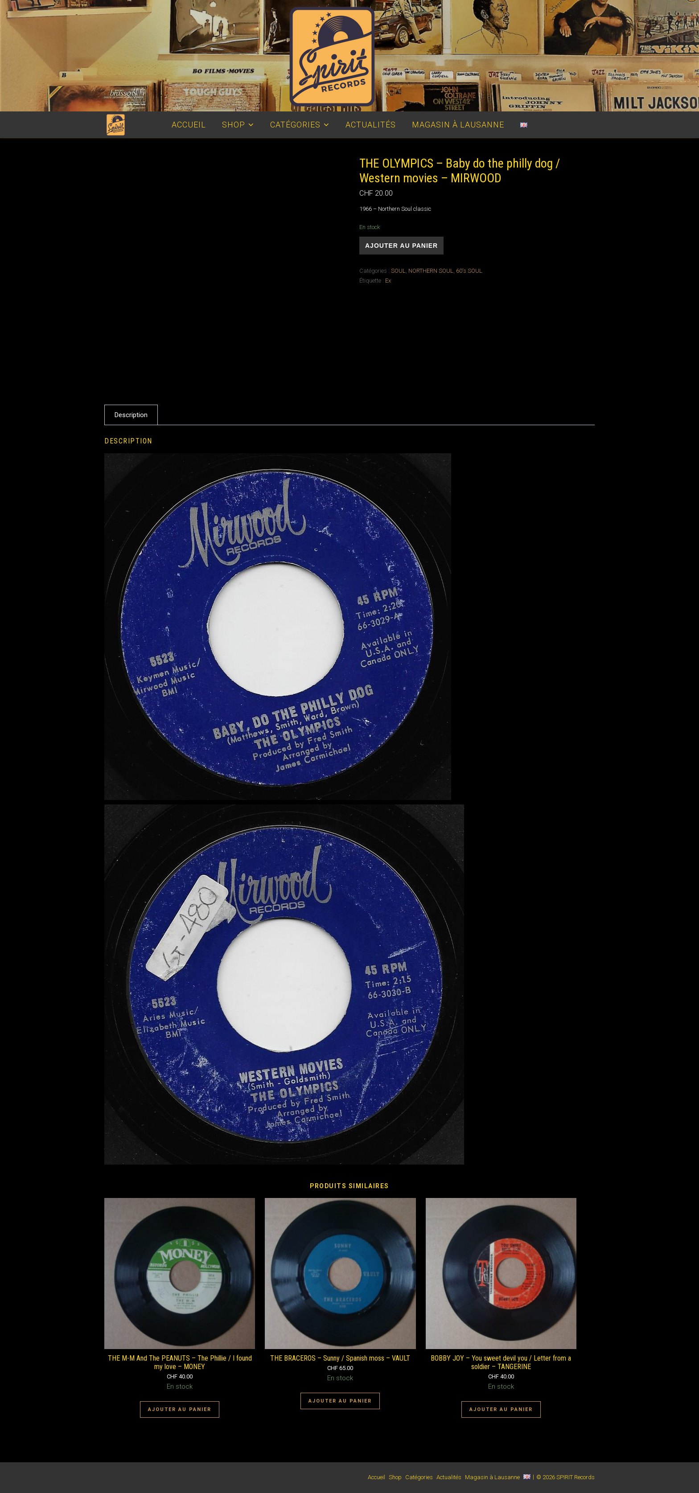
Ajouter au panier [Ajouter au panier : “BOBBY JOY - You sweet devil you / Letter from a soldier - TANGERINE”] (501, 1409)
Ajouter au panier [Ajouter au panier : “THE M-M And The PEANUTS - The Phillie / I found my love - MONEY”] (179, 1409)
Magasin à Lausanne (458, 124)
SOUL (398, 270)
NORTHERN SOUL (430, 270)
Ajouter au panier (401, 245)
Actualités (370, 124)
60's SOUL (469, 270)
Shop (233, 124)
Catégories (295, 124)
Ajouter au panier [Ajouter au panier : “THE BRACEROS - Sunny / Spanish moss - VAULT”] (340, 1401)
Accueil (189, 124)
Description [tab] (131, 415)
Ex (388, 280)
